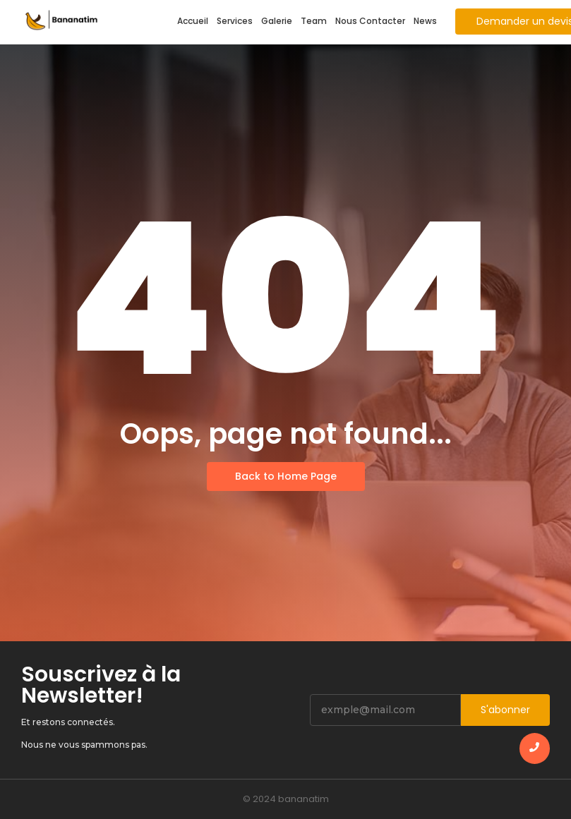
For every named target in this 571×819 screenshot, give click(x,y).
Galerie (276, 21)
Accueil (192, 21)
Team (314, 21)
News (425, 21)
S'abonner (505, 710)
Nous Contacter (370, 21)
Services (235, 21)
